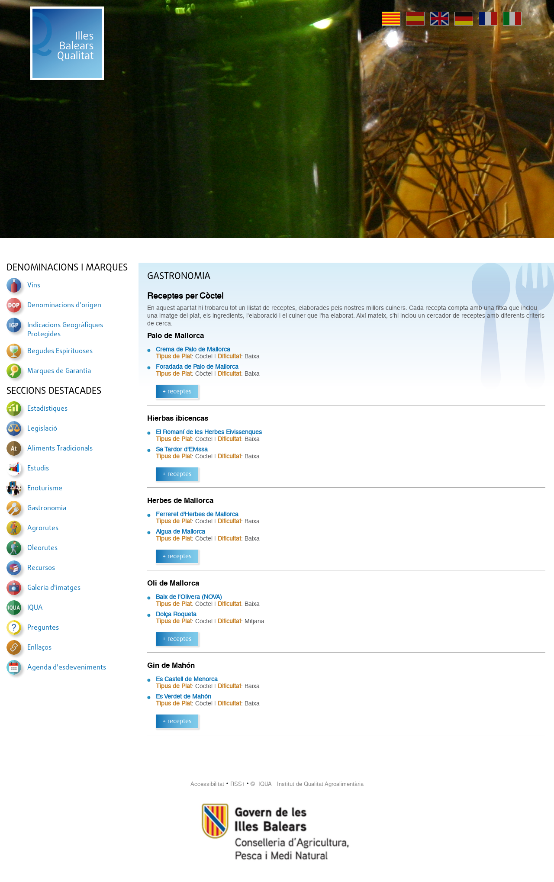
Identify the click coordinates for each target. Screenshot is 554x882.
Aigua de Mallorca (180, 531)
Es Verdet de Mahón (183, 696)
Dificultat (229, 356)
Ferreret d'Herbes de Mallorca (197, 514)
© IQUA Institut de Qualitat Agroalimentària (307, 784)
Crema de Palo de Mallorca (193, 349)
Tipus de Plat (174, 356)
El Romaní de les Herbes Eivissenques (209, 431)
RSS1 (237, 784)
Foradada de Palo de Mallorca (197, 366)
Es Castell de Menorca (187, 679)
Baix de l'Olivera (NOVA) (189, 596)
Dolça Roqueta (176, 614)
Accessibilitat (207, 784)
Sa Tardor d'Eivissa (182, 449)
